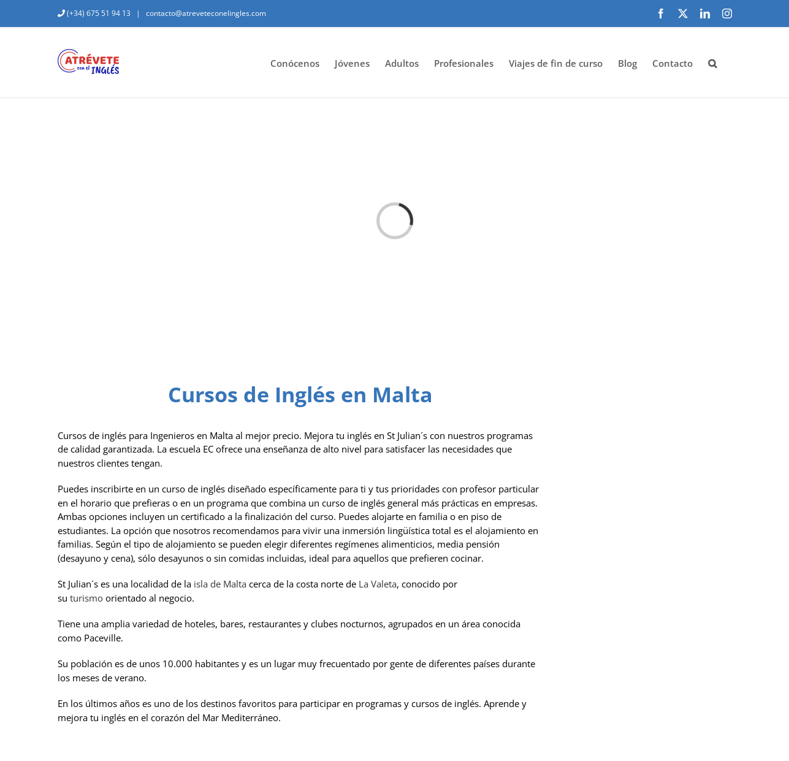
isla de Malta (220, 584)
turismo (86, 598)
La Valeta (378, 584)
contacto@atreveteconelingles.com (205, 13)
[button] (712, 63)
